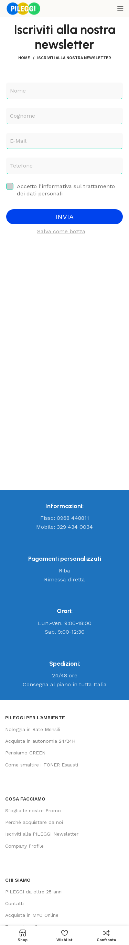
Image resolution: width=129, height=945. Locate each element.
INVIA (64, 217)
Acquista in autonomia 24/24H (40, 741)
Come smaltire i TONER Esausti (41, 764)
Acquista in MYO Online (31, 915)
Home (24, 58)
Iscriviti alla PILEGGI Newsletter (41, 834)
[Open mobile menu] (120, 8)
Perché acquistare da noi (34, 822)
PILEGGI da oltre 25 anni (34, 891)
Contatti (14, 903)
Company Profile (24, 846)
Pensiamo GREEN (25, 752)
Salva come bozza (61, 231)
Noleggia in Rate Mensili (32, 729)
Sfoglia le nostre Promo (33, 810)
